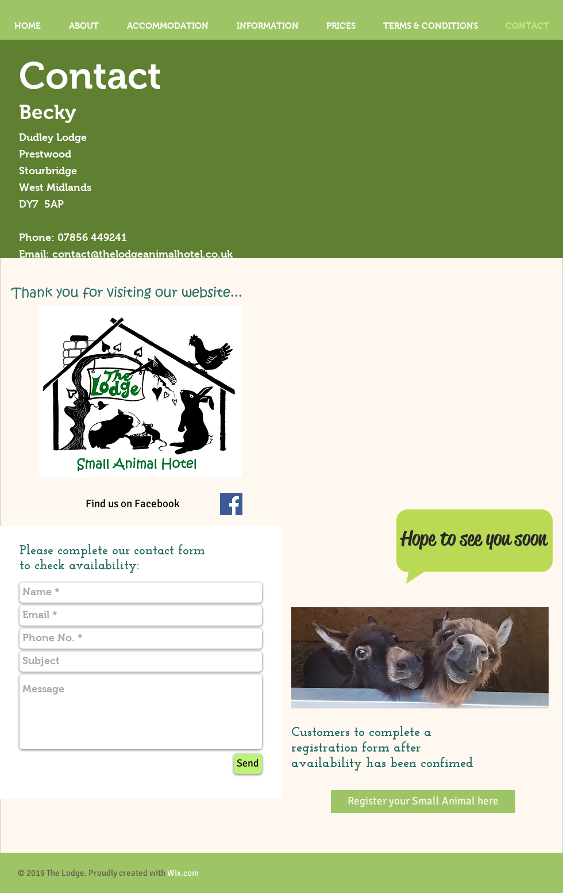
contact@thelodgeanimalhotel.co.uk (142, 254)
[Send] (248, 764)
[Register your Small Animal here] (423, 801)
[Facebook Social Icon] (231, 504)
